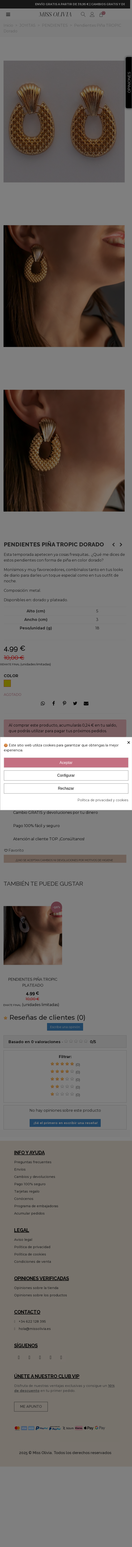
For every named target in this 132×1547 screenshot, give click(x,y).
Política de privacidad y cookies (102, 800)
